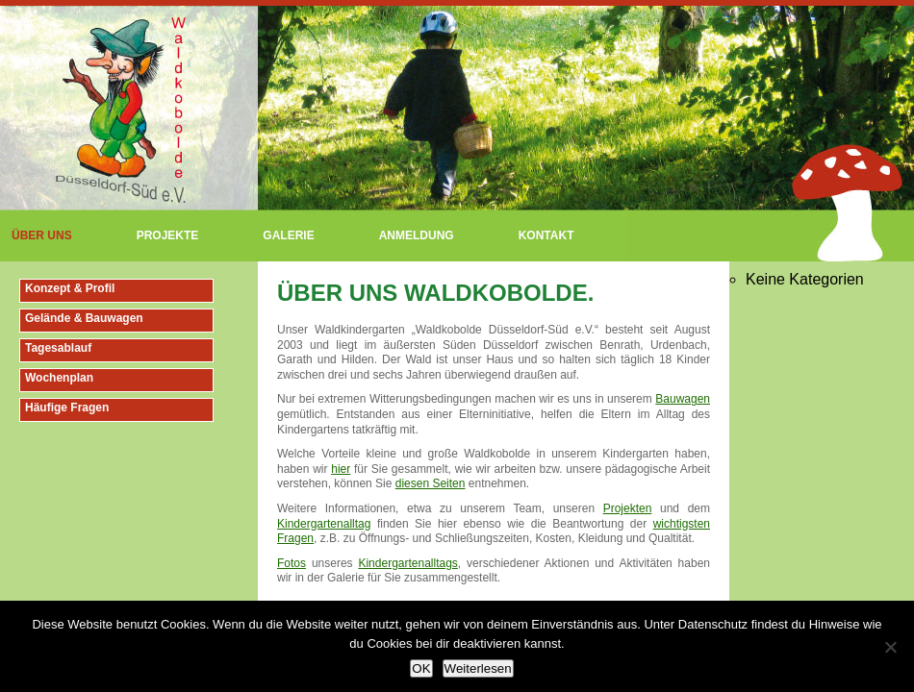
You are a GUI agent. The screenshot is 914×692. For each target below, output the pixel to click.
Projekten (627, 508)
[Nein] (890, 646)
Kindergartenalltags (407, 563)
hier (340, 469)
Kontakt (546, 235)
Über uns (42, 235)
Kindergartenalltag (323, 524)
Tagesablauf (58, 348)
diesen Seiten (430, 483)
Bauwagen (682, 399)
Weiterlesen (478, 668)
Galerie (288, 235)
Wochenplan (59, 377)
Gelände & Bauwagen (84, 318)
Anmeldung (416, 235)
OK (421, 668)
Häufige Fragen (67, 407)
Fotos (291, 563)
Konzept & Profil (69, 288)
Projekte (168, 235)
